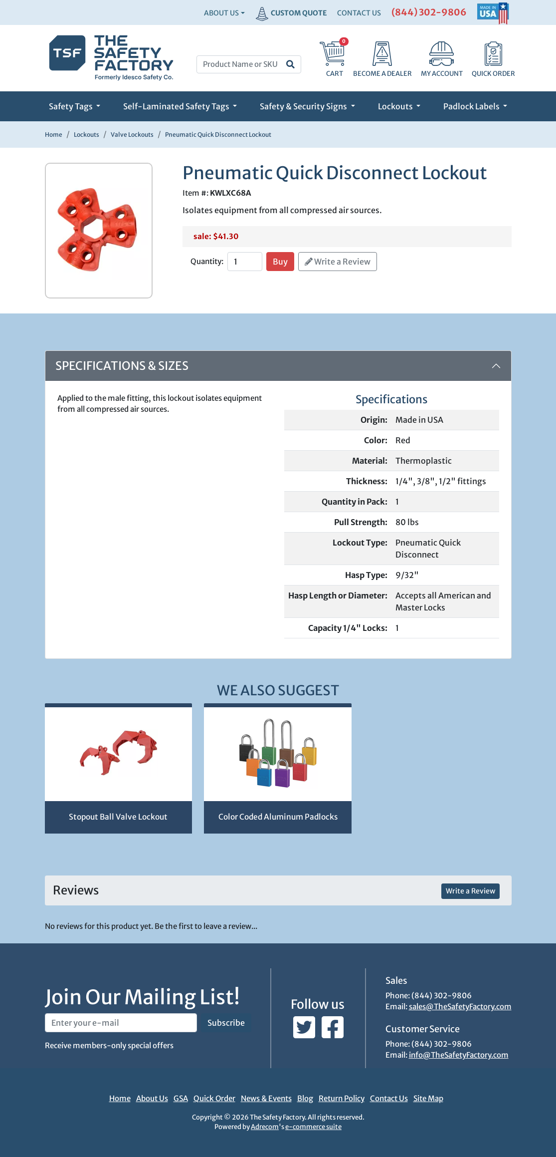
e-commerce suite (313, 1127)
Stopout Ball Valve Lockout (118, 817)
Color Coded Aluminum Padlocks (278, 817)
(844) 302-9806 (429, 12)
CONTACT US (359, 12)
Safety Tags (71, 106)
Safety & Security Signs (304, 106)
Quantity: (206, 261)
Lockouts (396, 106)
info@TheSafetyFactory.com (459, 1055)
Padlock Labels (472, 106)
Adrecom (265, 1127)
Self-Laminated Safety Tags (177, 106)
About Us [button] (221, 12)
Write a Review (338, 262)
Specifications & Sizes (121, 365)
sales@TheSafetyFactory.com (460, 1006)
